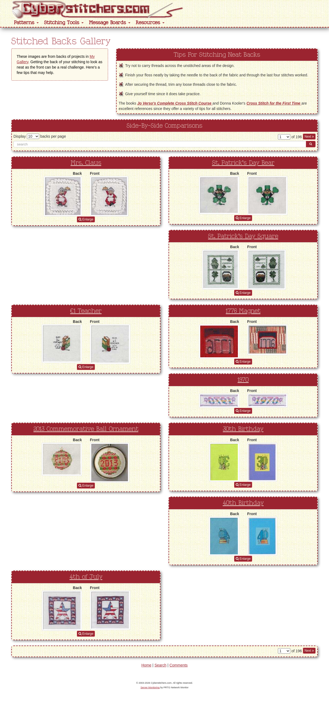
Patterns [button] (26, 22)
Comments (178, 665)
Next (309, 136)
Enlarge (86, 219)
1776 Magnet (243, 311)
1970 (243, 380)
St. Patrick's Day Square (243, 236)
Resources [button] (150, 22)
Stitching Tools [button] (64, 22)
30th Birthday (243, 429)
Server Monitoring (150, 687)
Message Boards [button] (109, 22)
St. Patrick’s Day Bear (243, 163)
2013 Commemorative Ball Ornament (86, 429)
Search (160, 665)
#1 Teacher (86, 311)
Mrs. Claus (86, 163)
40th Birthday (243, 503)
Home (146, 665)
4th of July (86, 577)
